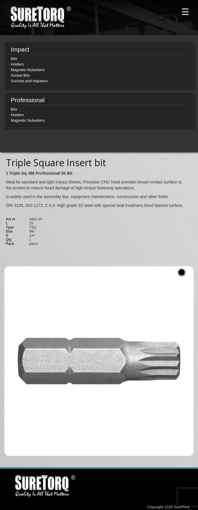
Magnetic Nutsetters (28, 70)
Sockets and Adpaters (29, 81)
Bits (14, 58)
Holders (17, 64)
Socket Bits (20, 75)
